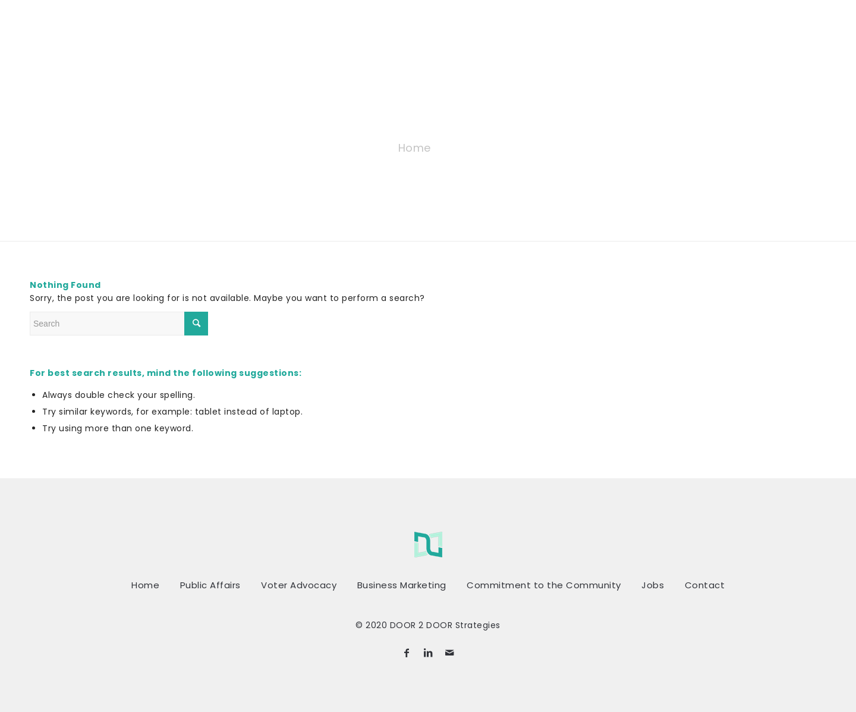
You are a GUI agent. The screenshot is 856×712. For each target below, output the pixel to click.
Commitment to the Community (544, 585)
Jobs (652, 585)
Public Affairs (210, 585)
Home (414, 147)
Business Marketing (401, 585)
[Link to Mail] (449, 652)
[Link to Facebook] (407, 652)
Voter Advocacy (298, 585)
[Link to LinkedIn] (428, 652)
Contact (705, 585)
